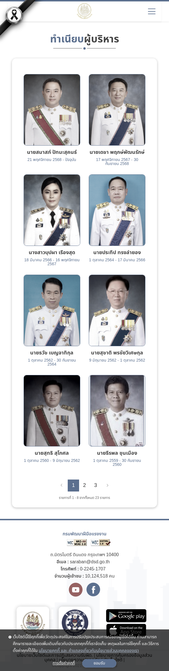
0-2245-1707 (93, 569)
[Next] (107, 485)
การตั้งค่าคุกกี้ (64, 663)
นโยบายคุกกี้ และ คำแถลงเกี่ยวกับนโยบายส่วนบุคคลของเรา (89, 651)
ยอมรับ (99, 663)
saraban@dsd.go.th (90, 562)
